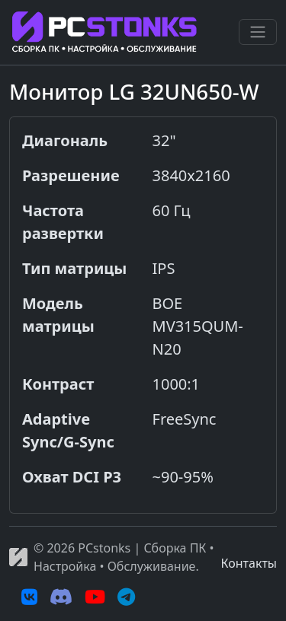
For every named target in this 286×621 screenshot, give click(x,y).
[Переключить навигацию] (258, 32)
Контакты (249, 563)
